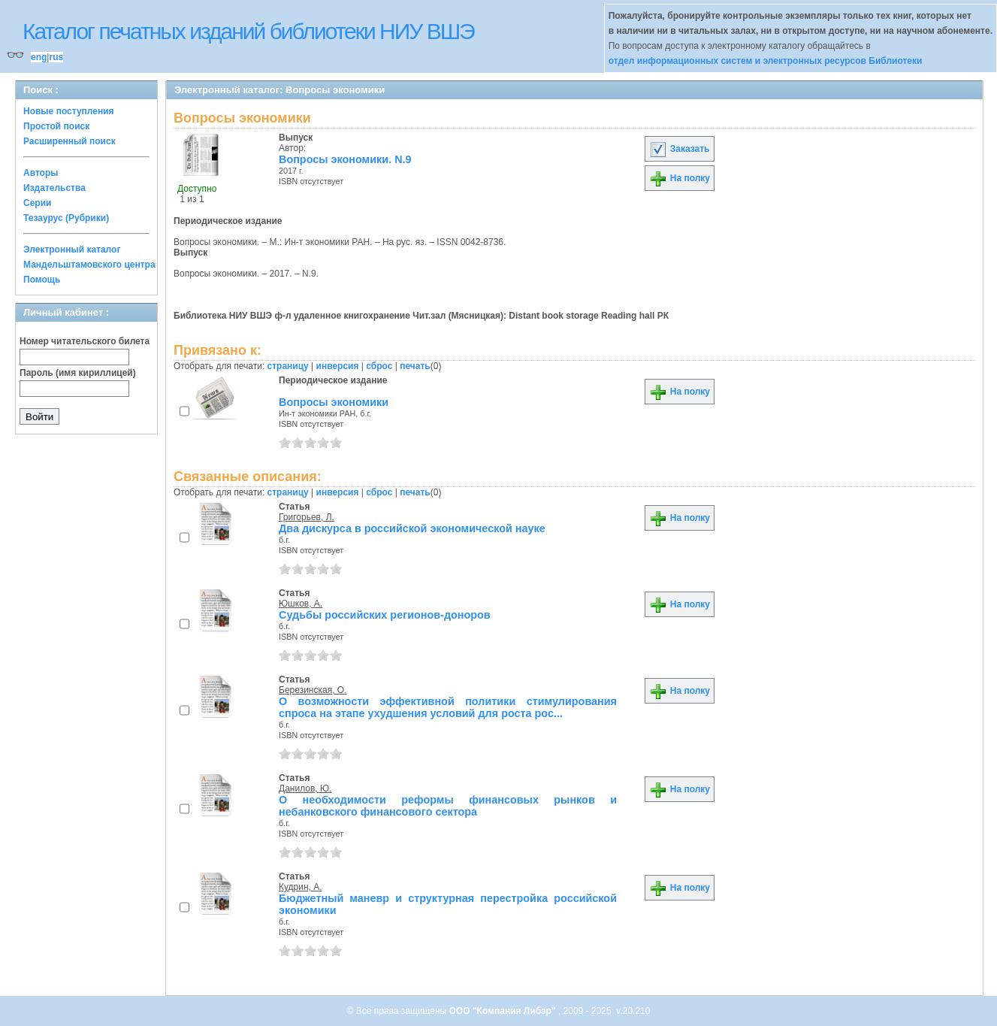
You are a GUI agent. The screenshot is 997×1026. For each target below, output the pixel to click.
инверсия (337, 366)
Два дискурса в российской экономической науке (412, 528)
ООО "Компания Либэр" (503, 1011)
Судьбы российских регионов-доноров (385, 615)
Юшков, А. (300, 603)
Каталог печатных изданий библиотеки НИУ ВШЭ (248, 31)
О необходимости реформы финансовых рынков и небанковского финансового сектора (448, 806)
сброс (379, 366)
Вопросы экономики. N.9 (345, 159)
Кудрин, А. (300, 887)
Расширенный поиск (69, 141)
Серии (37, 203)
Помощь (41, 279)
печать (415, 366)
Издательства (54, 188)
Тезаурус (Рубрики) (66, 218)
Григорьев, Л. (306, 517)
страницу (288, 366)
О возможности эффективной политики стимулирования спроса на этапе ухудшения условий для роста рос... (448, 707)
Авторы (41, 173)
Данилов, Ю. (305, 788)
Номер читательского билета (85, 341)
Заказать (679, 149)
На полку (679, 178)
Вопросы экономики (333, 402)
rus (56, 57)
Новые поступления (68, 111)
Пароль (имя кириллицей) (78, 373)
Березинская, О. (313, 690)
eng (39, 57)
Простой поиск (56, 126)
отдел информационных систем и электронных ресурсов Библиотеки (766, 61)
